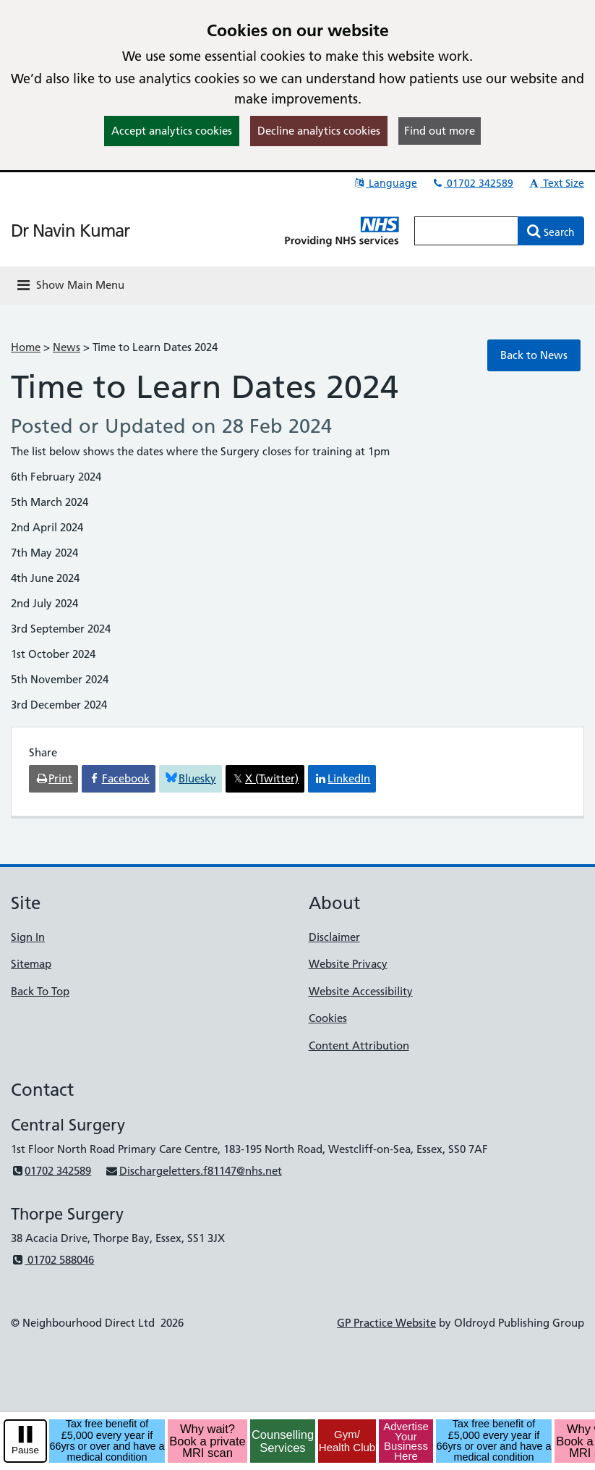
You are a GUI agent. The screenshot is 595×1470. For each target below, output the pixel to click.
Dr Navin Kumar (70, 230)
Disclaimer (334, 937)
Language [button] (385, 183)
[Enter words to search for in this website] (466, 230)
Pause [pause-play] (25, 1450)
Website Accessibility (361, 991)
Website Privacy (348, 964)
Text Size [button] (555, 183)
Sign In (28, 937)
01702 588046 (52, 1260)
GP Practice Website (386, 1323)
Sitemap (31, 964)
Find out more (439, 131)
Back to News (534, 355)
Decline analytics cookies (318, 131)
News (66, 347)
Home (25, 347)
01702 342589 (472, 183)
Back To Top (40, 991)
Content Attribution (359, 1045)
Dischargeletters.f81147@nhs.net (193, 1171)
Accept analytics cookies (171, 131)
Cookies (328, 1018)
